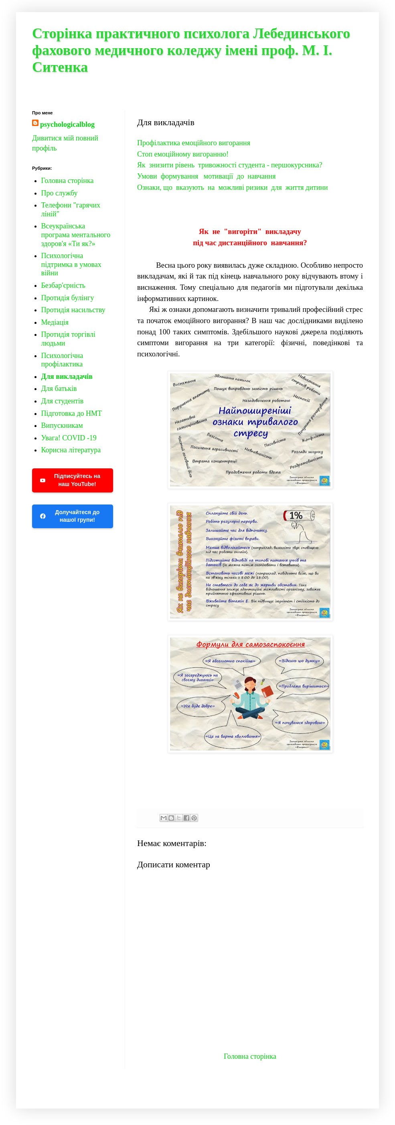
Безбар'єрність (63, 285)
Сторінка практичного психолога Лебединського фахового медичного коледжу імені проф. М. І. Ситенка (191, 50)
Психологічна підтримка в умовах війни (71, 264)
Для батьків (59, 388)
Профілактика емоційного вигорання (193, 143)
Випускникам (62, 425)
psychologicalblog (67, 124)
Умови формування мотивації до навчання (206, 176)
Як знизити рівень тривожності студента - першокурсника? (229, 165)
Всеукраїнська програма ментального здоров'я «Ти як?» (76, 234)
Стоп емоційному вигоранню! (183, 154)
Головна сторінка (250, 1056)
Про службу (59, 193)
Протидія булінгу (67, 298)
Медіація (55, 322)
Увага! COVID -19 (69, 438)
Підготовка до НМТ (71, 413)
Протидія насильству (73, 310)
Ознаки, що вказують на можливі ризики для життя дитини (232, 187)
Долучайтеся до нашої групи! (69, 516)
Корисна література (71, 450)
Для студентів (62, 401)
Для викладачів (67, 376)
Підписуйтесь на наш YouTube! (70, 480)
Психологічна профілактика (62, 360)
